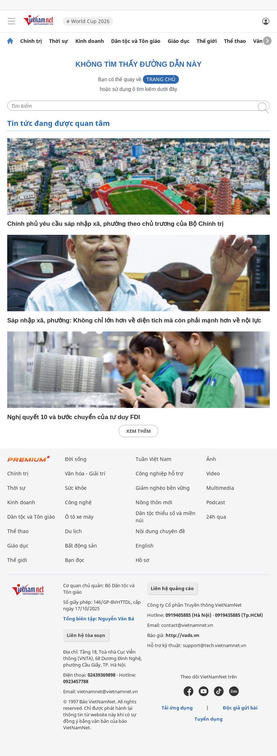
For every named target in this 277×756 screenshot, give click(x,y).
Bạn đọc (74, 560)
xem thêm (138, 431)
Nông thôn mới (154, 502)
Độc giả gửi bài (240, 707)
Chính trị (31, 41)
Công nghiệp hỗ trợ (159, 473)
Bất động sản (81, 545)
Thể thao (235, 41)
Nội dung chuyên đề (160, 531)
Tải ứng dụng (177, 707)
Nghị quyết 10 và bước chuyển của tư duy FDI (73, 417)
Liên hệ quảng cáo (172, 588)
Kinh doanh (89, 41)
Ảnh (211, 459)
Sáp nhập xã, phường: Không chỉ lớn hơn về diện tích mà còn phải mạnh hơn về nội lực (134, 320)
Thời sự (58, 41)
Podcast (215, 502)
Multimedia (220, 487)
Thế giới (207, 41)
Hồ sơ (142, 560)
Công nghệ (78, 502)
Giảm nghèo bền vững (163, 487)
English (145, 545)
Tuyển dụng (208, 719)
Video (213, 473)
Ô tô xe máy (79, 516)
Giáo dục (178, 41)
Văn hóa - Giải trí (85, 473)
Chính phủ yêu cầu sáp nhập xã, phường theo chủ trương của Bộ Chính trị (115, 223)
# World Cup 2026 (88, 21)
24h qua (216, 516)
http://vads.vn (182, 635)
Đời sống (76, 459)
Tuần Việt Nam (153, 459)
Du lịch (73, 531)
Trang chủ (160, 79)
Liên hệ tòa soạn (86, 635)
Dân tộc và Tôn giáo (136, 41)
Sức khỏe (76, 487)
